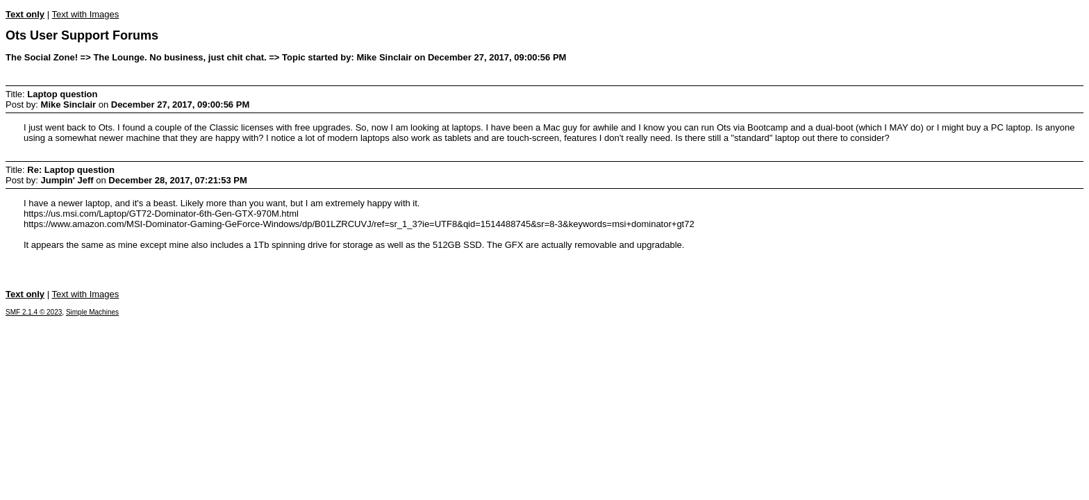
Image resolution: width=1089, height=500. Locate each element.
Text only (25, 14)
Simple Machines (92, 312)
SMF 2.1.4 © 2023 (34, 312)
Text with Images (85, 14)
